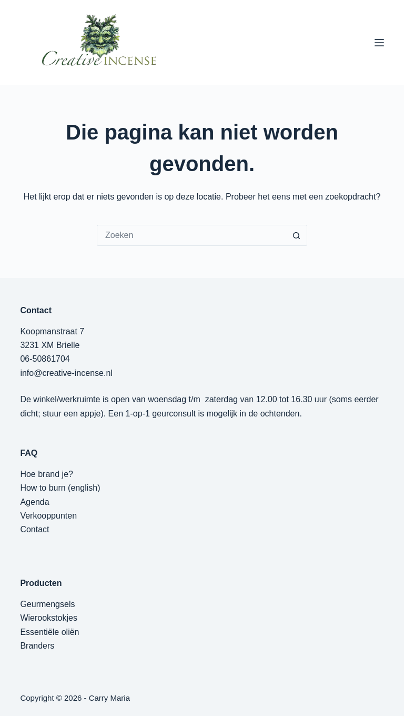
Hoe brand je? (46, 474)
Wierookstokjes (48, 617)
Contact (34, 529)
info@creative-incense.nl (66, 373)
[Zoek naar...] (191, 235)
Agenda (34, 502)
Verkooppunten (48, 515)
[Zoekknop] (296, 235)
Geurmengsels (47, 604)
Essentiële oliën (49, 632)
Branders (37, 645)
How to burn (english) (60, 487)
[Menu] (379, 42)
